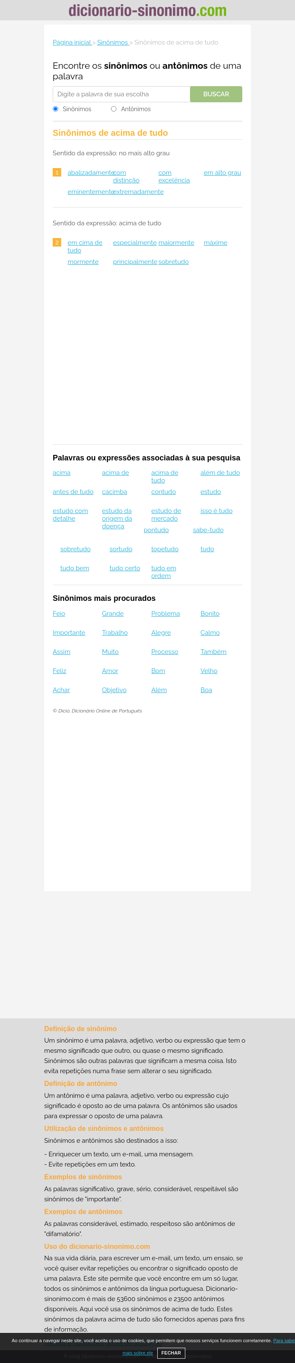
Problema (165, 613)
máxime (215, 243)
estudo (211, 492)
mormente (83, 262)
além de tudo (220, 473)
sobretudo (174, 262)
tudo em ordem (163, 572)
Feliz (59, 671)
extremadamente (138, 192)
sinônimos (126, 65)
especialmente (135, 243)
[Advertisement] (147, 360)
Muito (110, 652)
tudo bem (74, 568)
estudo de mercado (166, 514)
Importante (69, 633)
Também (214, 652)
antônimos (184, 65)
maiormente (176, 243)
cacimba (114, 492)
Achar (61, 690)
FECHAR (171, 1352)
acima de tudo (165, 476)
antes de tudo (73, 492)
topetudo (165, 549)
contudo (163, 492)
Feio (59, 613)
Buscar (216, 94)
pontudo (156, 530)
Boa (206, 690)
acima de (115, 473)
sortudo (121, 549)
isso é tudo (217, 511)
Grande (113, 613)
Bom (158, 671)
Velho (209, 671)
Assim (62, 652)
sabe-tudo (208, 530)
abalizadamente (91, 173)
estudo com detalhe (70, 514)
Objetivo (114, 690)
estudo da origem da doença (117, 518)
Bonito (210, 613)
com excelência (174, 176)
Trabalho (115, 633)
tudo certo (125, 568)
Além (159, 690)
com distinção (126, 176)
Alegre (161, 633)
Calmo (210, 633)
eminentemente (91, 192)
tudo (207, 549)
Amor (110, 671)
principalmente (135, 262)
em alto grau (222, 173)
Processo (165, 652)
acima (62, 473)
